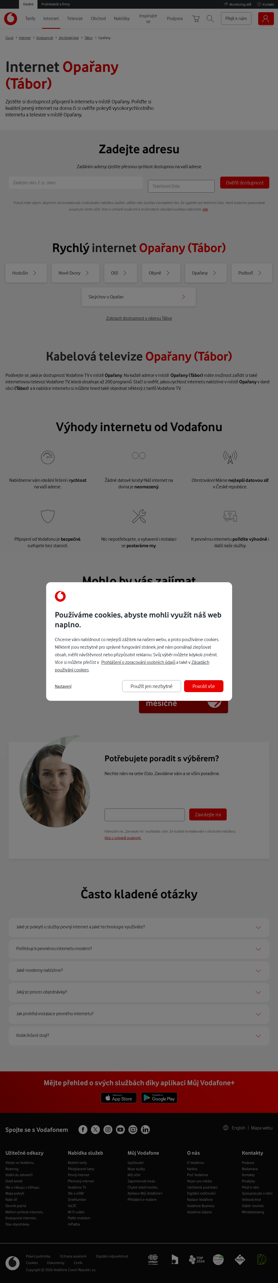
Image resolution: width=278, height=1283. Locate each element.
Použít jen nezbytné (152, 686)
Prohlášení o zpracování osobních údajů (138, 662)
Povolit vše (203, 686)
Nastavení (63, 686)
